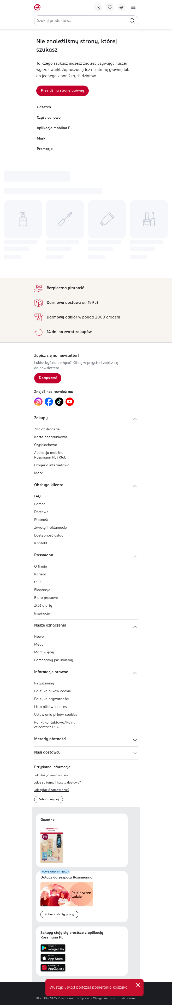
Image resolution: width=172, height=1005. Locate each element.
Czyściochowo (49, 117)
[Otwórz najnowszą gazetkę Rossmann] (51, 845)
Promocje (45, 149)
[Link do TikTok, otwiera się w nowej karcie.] (59, 402)
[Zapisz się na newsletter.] (47, 378)
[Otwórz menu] (133, 7)
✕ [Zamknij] (137, 984)
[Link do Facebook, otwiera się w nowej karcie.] (49, 402)
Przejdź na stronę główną (62, 90)
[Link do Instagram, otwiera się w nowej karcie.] (38, 402)
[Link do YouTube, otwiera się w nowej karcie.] (70, 402)
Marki (41, 138)
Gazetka (44, 107)
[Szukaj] (132, 21)
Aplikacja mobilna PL (54, 128)
